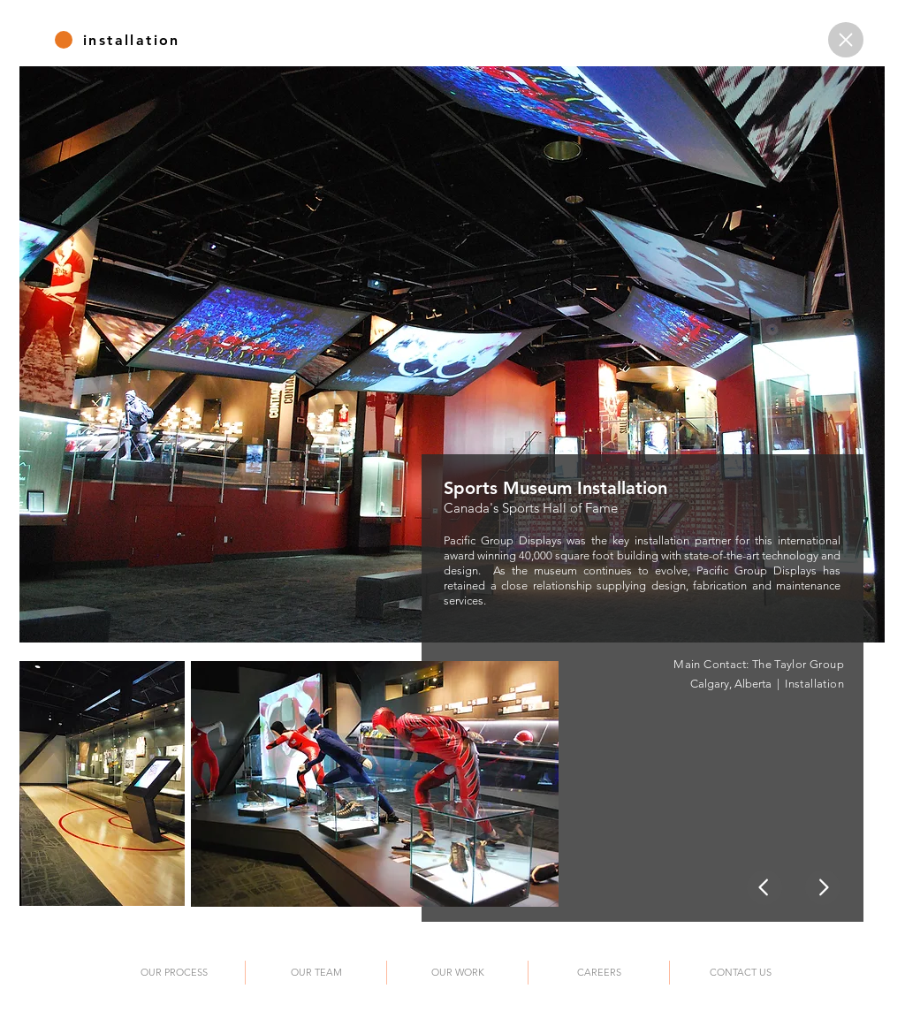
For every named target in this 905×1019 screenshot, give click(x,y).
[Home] (845, 39)
